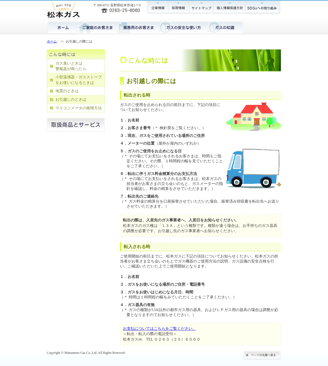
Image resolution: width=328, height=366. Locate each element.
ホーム (62, 27)
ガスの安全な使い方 (183, 27)
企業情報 (157, 7)
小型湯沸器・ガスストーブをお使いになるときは (78, 80)
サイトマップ (201, 7)
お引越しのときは (70, 99)
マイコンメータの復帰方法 (78, 108)
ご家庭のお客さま (97, 27)
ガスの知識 (225, 27)
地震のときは (67, 91)
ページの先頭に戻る (262, 355)
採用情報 (178, 7)
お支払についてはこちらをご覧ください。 (159, 329)
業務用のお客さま (138, 27)
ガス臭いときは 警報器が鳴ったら (70, 66)
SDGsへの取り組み (263, 7)
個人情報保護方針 (229, 7)
